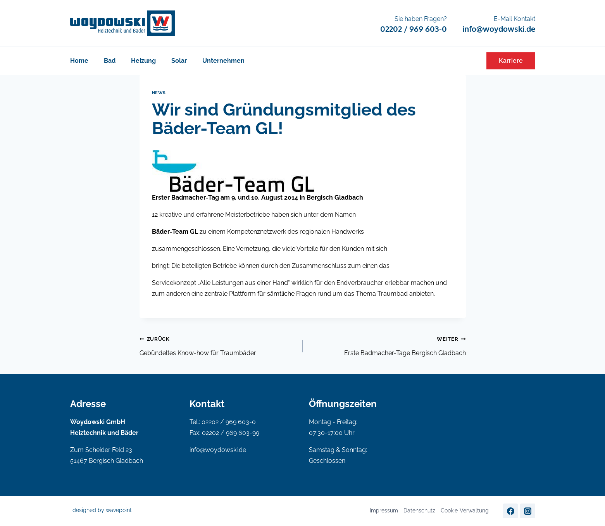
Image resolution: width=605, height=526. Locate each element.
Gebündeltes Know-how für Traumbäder (218, 345)
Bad (109, 60)
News (159, 92)
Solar (179, 60)
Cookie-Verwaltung (465, 510)
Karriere (511, 60)
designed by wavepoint (102, 510)
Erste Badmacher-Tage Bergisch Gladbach (387, 345)
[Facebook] (510, 511)
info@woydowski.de (218, 450)
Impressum (384, 510)
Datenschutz (419, 510)
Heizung (143, 60)
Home (79, 60)
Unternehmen (223, 60)
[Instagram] (527, 511)
